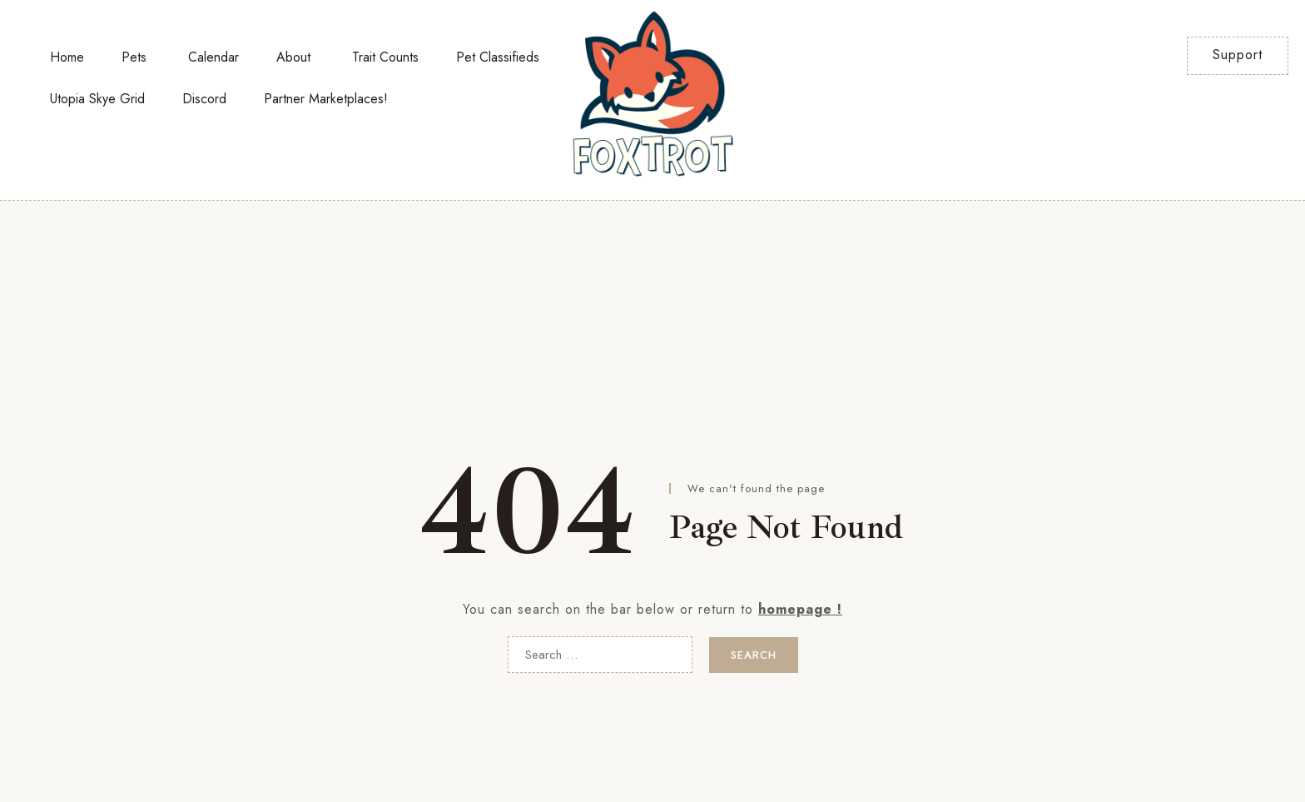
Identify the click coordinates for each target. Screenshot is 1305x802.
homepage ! (800, 609)
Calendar (213, 57)
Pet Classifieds (497, 57)
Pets (134, 57)
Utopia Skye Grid (97, 98)
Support (1238, 54)
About (293, 57)
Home (67, 57)
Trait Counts (385, 57)
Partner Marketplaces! (326, 98)
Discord (204, 98)
